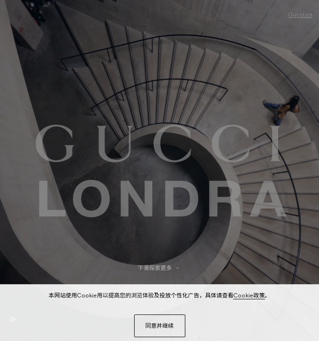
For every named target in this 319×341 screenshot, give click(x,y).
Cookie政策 (248, 295)
